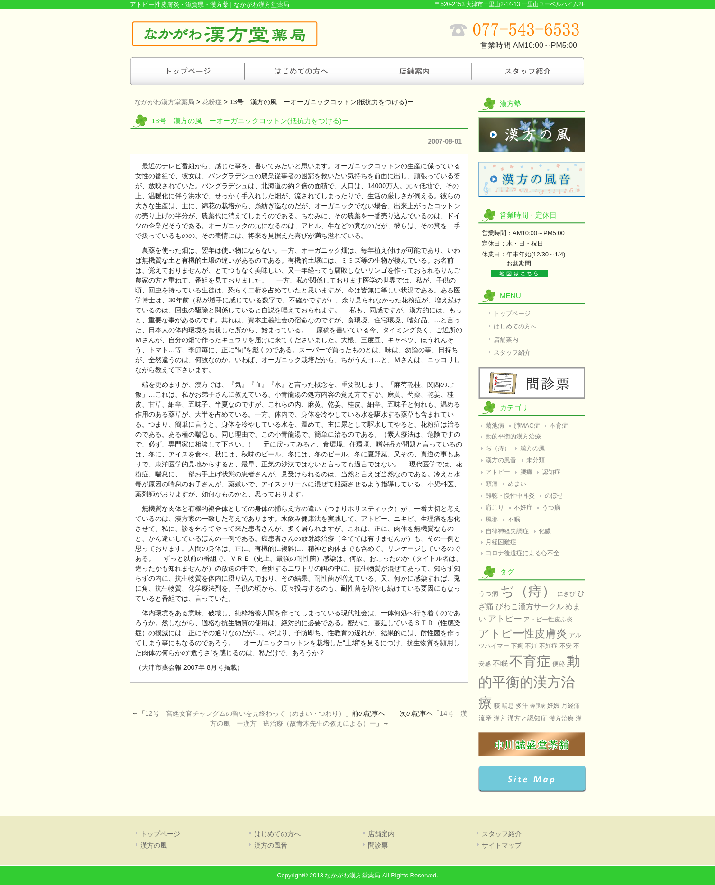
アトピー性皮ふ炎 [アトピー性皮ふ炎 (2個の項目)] (548, 619)
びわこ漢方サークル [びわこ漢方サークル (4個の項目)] (529, 606)
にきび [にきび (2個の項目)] (566, 593)
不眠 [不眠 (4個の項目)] (500, 663)
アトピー (498, 471)
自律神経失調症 (507, 531)
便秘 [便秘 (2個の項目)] (558, 663)
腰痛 (526, 471)
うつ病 (551, 507)
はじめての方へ (301, 71)
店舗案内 (414, 71)
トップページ (187, 71)
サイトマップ (502, 845)
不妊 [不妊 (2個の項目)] (531, 645)
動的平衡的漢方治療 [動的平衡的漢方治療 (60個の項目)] (529, 682)
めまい (517, 483)
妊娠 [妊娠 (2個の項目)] (553, 705)
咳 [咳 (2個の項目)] (497, 705)
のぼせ (554, 495)
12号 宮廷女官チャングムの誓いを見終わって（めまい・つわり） (245, 713)
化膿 (545, 531)
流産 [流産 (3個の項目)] (485, 718)
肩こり (495, 507)
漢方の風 (531, 134)
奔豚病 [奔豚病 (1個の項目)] (538, 706)
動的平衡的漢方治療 (513, 436)
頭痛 (492, 483)
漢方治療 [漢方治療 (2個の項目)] (561, 718)
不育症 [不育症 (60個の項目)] (529, 661)
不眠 (514, 519)
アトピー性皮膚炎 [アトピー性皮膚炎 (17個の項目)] (522, 633)
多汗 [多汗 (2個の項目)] (522, 705)
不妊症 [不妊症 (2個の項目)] (548, 645)
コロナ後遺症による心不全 (522, 553)
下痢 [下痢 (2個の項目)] (517, 645)
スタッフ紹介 (528, 71)
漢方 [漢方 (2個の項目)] (500, 718)
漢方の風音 (531, 179)
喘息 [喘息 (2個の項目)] (508, 705)
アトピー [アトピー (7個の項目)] (505, 618)
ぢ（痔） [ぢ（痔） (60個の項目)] (528, 591)
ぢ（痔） (498, 448)
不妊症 (523, 507)
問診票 (531, 383)
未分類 (535, 460)
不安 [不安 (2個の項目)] (565, 645)
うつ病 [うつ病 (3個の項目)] (488, 593)
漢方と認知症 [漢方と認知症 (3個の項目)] (527, 718)
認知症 (551, 471)
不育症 (559, 425)
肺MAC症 (527, 425)
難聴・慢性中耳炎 (510, 495)
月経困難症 (501, 542)
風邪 (492, 519)
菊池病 (495, 425)
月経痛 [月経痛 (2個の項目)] (570, 705)
